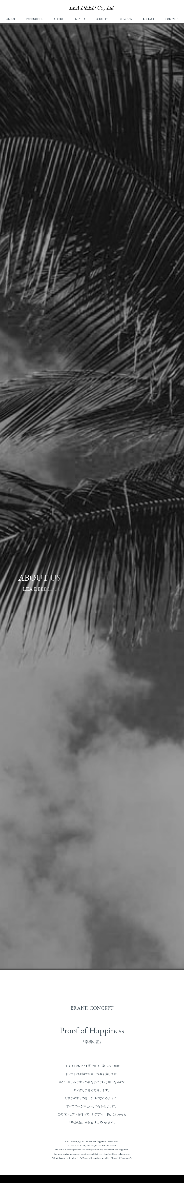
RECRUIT (148, 19)
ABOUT (10, 19)
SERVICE (59, 19)
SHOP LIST (102, 19)
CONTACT (171, 19)
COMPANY (126, 19)
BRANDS (80, 19)
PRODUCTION (34, 19)
